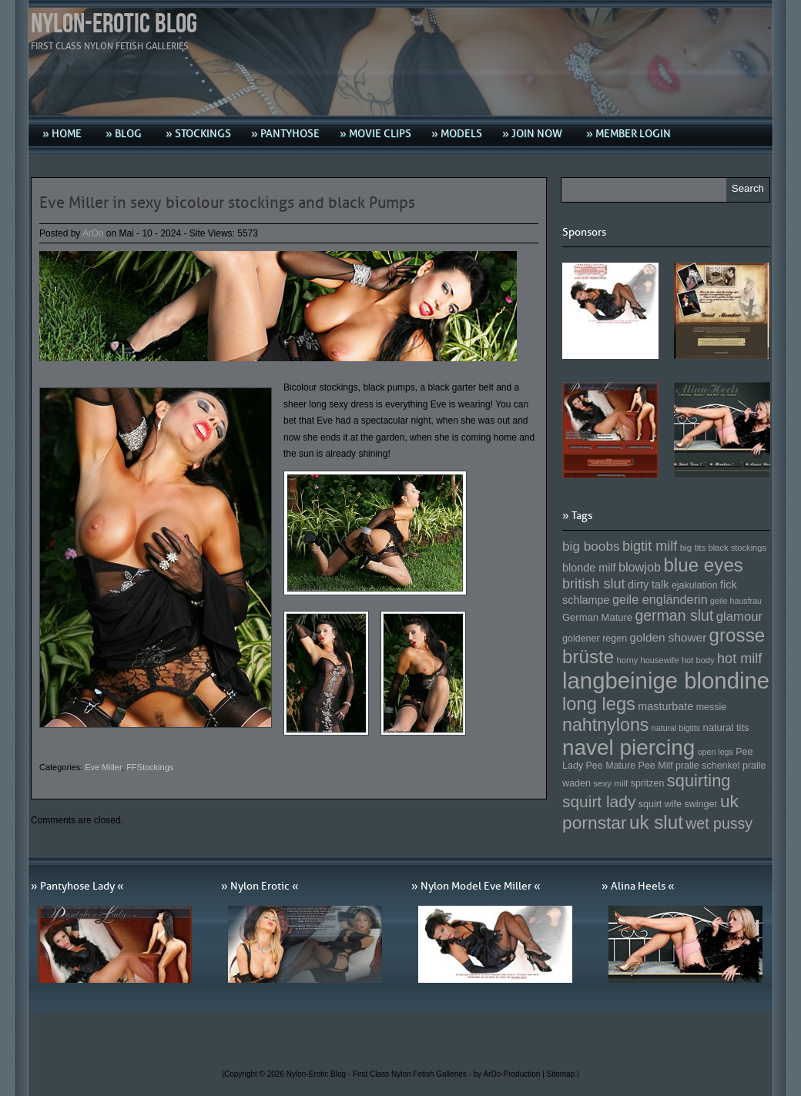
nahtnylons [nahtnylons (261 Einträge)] (605, 725)
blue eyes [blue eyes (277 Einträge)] (703, 565)
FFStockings (149, 767)
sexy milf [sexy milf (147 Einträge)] (610, 783)
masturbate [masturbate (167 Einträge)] (665, 706)
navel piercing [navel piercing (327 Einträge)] (628, 747)
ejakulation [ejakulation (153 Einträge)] (695, 585)
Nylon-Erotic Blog (114, 24)
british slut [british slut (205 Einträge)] (593, 584)
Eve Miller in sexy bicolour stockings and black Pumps (227, 202)
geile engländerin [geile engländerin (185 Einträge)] (660, 599)
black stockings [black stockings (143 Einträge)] (737, 547)
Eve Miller (103, 767)
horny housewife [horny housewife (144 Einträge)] (648, 660)
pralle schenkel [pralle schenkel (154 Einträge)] (707, 765)
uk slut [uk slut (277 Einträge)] (656, 822)
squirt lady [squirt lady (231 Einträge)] (598, 801)
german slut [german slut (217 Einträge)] (674, 615)
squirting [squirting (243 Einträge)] (699, 780)
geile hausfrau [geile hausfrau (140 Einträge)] (736, 600)
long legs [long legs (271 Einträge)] (598, 704)
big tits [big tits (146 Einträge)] (693, 547)
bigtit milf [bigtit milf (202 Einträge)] (650, 546)
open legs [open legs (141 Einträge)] (715, 751)
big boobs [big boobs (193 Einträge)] (591, 546)
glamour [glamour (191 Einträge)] (739, 616)
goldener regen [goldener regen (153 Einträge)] (594, 638)
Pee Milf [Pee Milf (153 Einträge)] (655, 765)
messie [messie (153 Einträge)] (711, 707)
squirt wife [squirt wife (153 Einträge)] (660, 804)
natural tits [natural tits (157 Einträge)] (726, 727)
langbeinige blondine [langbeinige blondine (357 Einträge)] (665, 680)
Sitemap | (563, 1074)
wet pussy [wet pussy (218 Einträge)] (718, 823)
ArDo (92, 233)
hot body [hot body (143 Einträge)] (698, 660)
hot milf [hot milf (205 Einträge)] (739, 658)
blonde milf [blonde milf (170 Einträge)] (589, 567)
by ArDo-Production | (510, 1074)
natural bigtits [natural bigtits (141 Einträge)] (676, 727)
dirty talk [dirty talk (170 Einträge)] (648, 584)
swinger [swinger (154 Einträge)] (700, 804)
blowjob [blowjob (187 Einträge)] (639, 567)
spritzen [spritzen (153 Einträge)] (648, 783)
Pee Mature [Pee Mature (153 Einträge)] (610, 765)
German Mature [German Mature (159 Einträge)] (597, 617)
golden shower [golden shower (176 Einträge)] (668, 637)
